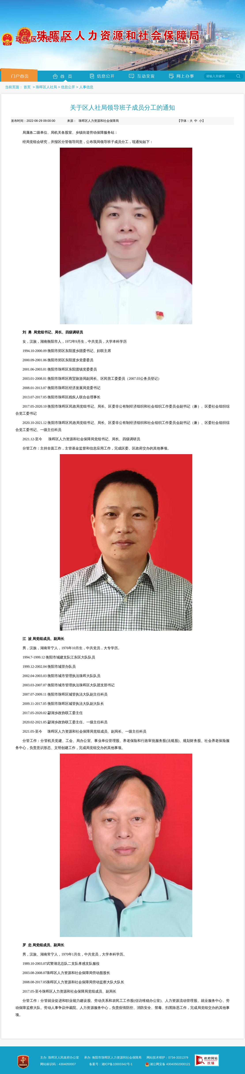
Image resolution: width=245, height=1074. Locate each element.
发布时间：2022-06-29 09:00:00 (33, 120)
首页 (27, 87)
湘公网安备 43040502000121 (167, 1064)
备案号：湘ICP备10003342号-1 (110, 1064)
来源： (93, 120)
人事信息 (86, 87)
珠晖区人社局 (46, 87)
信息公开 (68, 87)
